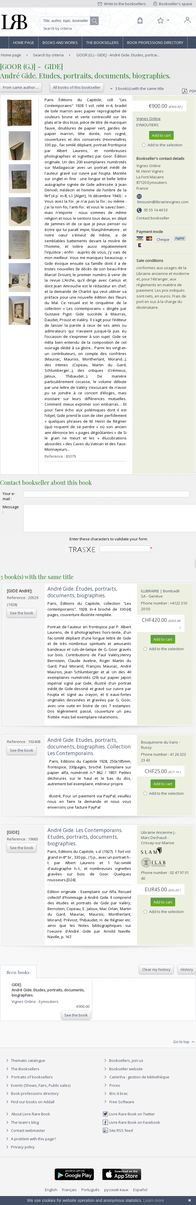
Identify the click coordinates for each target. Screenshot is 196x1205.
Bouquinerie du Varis (159, 747)
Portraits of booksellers (32, 1082)
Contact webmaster (24, 1136)
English (51, 1194)
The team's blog (21, 1127)
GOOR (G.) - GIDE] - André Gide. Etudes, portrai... (118, 55)
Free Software (121, 1107)
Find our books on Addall (29, 1107)
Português (90, 1194)
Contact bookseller (152, 218)
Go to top (184, 1047)
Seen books (18, 977)
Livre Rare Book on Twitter (128, 1119)
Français (69, 1194)
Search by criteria (57, 28)
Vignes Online (148, 118)
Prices (114, 1090)
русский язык (116, 1194)
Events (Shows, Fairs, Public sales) (37, 1090)
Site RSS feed (117, 1136)
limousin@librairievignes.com (162, 201)
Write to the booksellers (122, 3)
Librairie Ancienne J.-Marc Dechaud (158, 840)
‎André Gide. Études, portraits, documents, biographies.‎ (82, 597)
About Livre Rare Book (30, 1119)
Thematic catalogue (24, 1066)
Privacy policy (19, 1152)
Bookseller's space (172, 3)
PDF (189, 91)
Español (140, 1194)
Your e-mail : (9, 496)
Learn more (153, 1200)
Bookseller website (122, 1074)
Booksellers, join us (122, 1066)
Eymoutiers (147, 124)
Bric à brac (118, 1098)
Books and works (60, 42)
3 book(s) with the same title (136, 88)
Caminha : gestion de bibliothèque (139, 1082)
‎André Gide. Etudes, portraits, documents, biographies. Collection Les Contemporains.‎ (89, 752)
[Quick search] (69, 20)
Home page (23, 42)
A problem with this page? (30, 1144)
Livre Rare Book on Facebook (131, 1127)
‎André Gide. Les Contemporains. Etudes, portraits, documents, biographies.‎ (85, 842)
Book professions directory (155, 42)
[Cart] (139, 20)
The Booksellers (102, 42)
